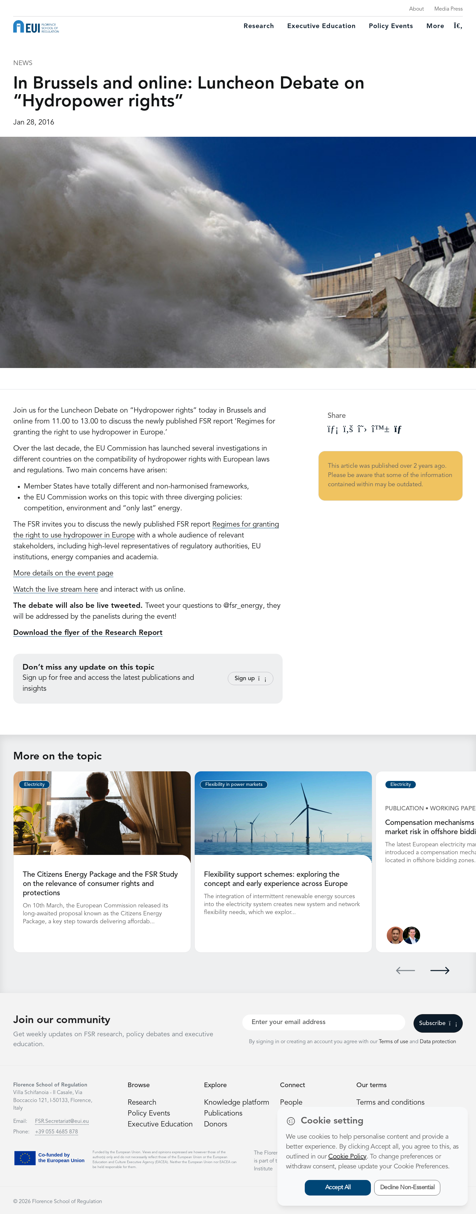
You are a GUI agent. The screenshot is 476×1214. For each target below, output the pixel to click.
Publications (223, 1113)
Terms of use (394, 1042)
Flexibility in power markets (233, 784)
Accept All (338, 1188)
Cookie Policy (347, 1157)
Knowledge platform (236, 1102)
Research (259, 26)
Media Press (448, 9)
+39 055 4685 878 (56, 1132)
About (416, 9)
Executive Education (160, 1124)
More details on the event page (63, 573)
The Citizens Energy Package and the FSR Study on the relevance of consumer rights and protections (100, 884)
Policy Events (391, 26)
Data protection (438, 1042)
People (291, 1102)
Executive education (321, 26)
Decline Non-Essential (407, 1188)
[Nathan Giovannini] (395, 935)
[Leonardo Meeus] (411, 935)
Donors (215, 1124)
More (435, 26)
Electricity (34, 784)
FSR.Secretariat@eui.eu (62, 1121)
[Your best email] (324, 1022)
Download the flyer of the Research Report (88, 633)
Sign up (250, 678)
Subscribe (438, 1023)
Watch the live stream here (55, 589)
